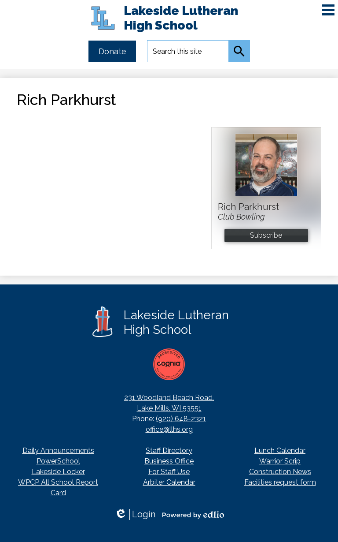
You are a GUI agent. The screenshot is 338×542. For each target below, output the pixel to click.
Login (134, 514)
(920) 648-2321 (181, 419)
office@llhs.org (169, 429)
